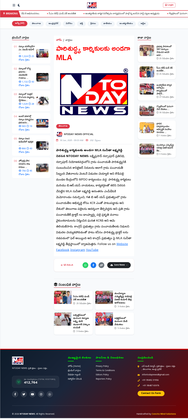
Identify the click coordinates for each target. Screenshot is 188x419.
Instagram (77, 251)
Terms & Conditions (105, 371)
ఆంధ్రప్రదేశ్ (53, 24)
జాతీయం (108, 24)
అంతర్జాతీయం (126, 24)
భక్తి (81, 24)
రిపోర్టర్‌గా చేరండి (75, 380)
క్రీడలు (93, 24)
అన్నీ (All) (19, 23)
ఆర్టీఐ (143, 24)
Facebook (62, 251)
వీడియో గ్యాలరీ (74, 375)
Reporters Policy (103, 380)
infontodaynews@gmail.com (155, 375)
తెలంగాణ (36, 24)
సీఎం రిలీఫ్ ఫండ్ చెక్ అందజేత (67, 13)
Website (122, 245)
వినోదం (69, 24)
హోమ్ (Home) (74, 367)
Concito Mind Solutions (164, 415)
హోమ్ (59, 40)
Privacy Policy (102, 367)
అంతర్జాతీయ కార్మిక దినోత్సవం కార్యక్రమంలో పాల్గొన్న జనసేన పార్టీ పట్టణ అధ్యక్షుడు (128, 13)
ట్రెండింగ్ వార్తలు (74, 371)
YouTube (92, 251)
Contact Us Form (151, 394)
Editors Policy (102, 375)
